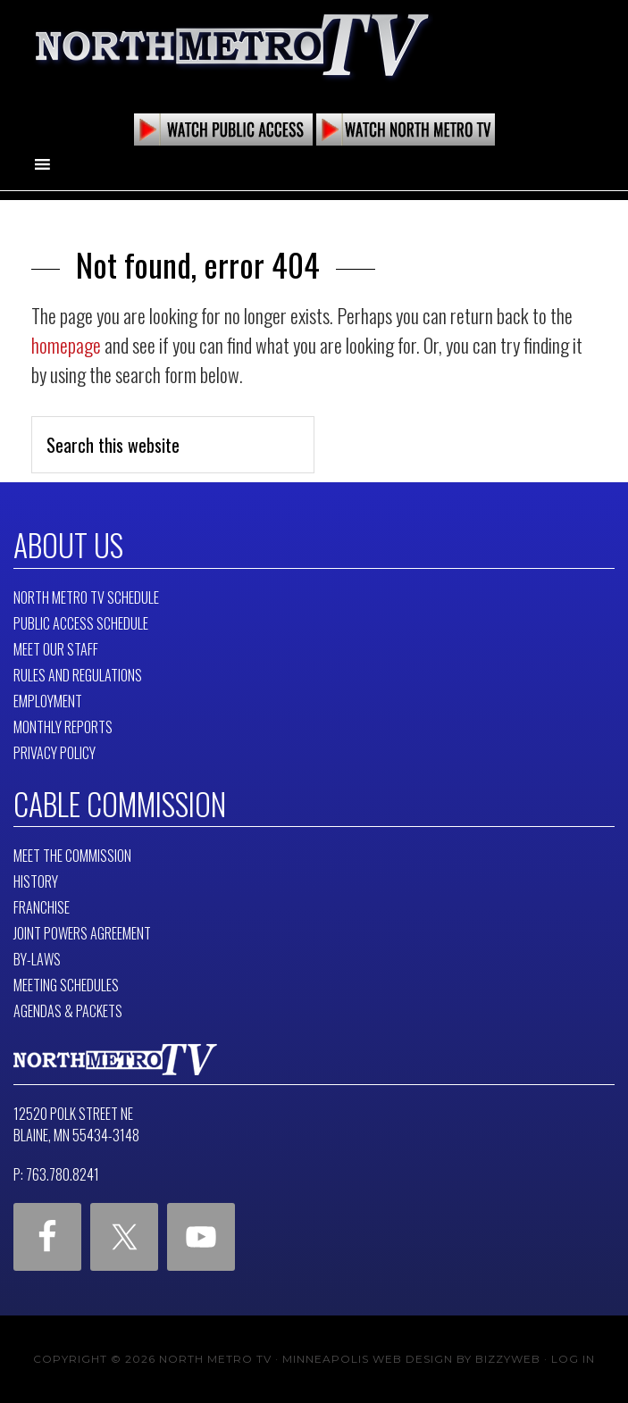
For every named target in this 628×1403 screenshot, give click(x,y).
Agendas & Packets (67, 1011)
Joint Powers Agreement (82, 933)
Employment (47, 701)
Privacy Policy (54, 753)
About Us (68, 544)
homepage (66, 344)
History (35, 881)
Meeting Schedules (66, 985)
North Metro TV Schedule (86, 597)
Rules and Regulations (77, 675)
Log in (573, 1358)
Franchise (41, 907)
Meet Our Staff (55, 649)
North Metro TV (232, 44)
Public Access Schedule (80, 623)
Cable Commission (119, 803)
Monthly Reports (63, 727)
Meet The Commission (72, 855)
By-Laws (37, 959)
